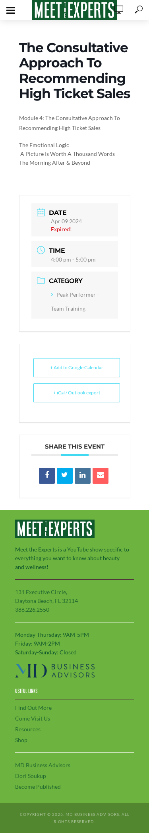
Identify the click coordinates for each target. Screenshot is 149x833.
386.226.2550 (32, 609)
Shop (21, 740)
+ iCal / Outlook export (76, 393)
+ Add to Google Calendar (76, 367)
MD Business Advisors (42, 765)
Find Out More (33, 707)
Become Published (38, 786)
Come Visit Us (32, 718)
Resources (28, 729)
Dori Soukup (30, 775)
